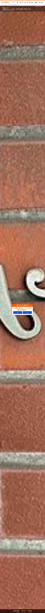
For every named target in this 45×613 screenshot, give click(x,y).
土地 (29, 2)
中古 (23, 2)
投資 (39, 2)
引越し (42, 2)
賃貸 (17, 2)
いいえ (27, 312)
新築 (21, 2)
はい (18, 312)
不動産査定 (36, 2)
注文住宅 (32, 2)
